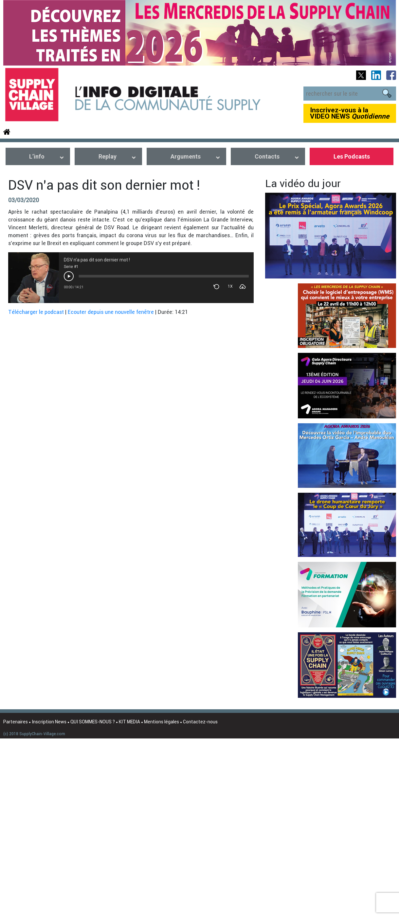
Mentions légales (161, 722)
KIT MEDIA (129, 722)
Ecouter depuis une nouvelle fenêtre (111, 312)
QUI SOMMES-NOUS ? (92, 722)
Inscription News (49, 722)
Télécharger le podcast (36, 312)
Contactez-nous (200, 722)
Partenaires (15, 722)
